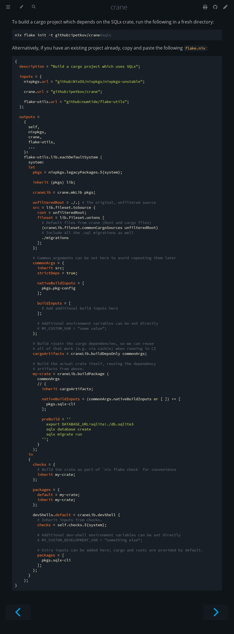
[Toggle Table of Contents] (8, 7)
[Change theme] (21, 7)
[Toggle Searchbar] (33, 7)
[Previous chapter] (18, 612)
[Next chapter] (215, 612)
